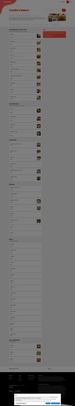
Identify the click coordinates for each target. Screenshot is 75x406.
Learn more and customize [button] (21, 403)
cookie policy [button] (39, 398)
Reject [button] (48, 403)
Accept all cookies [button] (55, 403)
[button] (59, 395)
